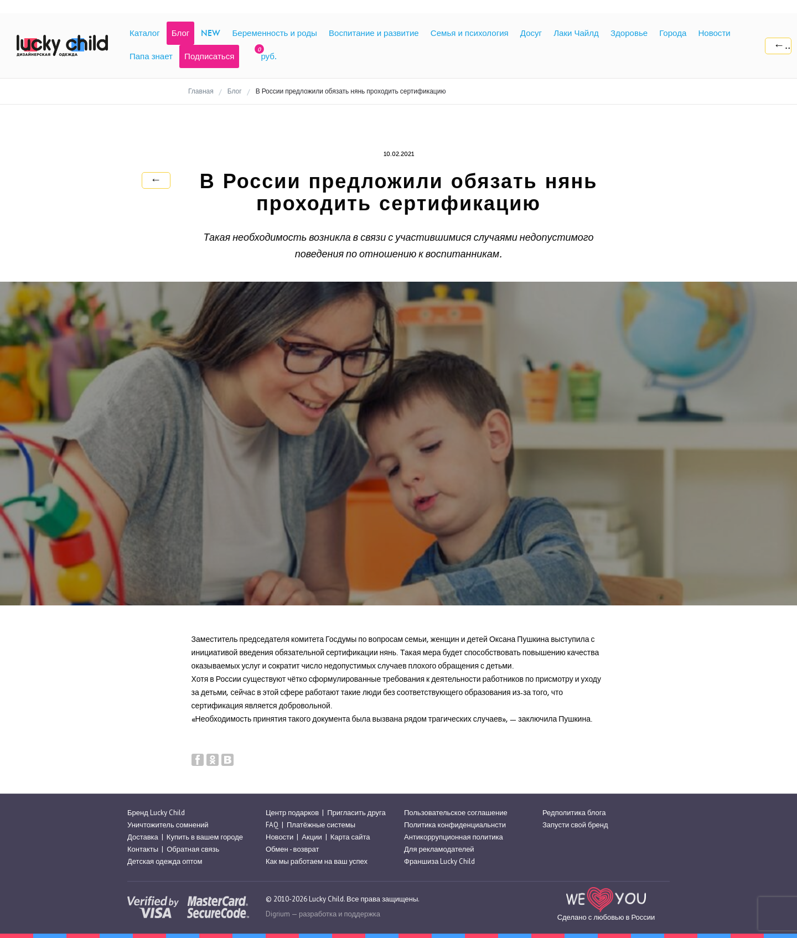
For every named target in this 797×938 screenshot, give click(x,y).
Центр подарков (292, 812)
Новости (279, 837)
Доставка (142, 837)
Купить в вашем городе (205, 837)
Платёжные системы (321, 825)
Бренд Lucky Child (156, 812)
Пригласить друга (356, 812)
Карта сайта (350, 837)
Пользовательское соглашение (456, 812)
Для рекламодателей (439, 849)
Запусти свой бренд (575, 825)
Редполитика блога (573, 812)
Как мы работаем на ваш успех (317, 862)
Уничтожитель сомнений (168, 825)
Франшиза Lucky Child (439, 862)
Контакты (142, 849)
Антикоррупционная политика (453, 837)
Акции (312, 837)
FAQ (272, 825)
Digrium (278, 914)
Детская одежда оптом (165, 862)
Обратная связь (193, 849)
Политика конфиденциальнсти (455, 825)
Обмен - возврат (292, 849)
